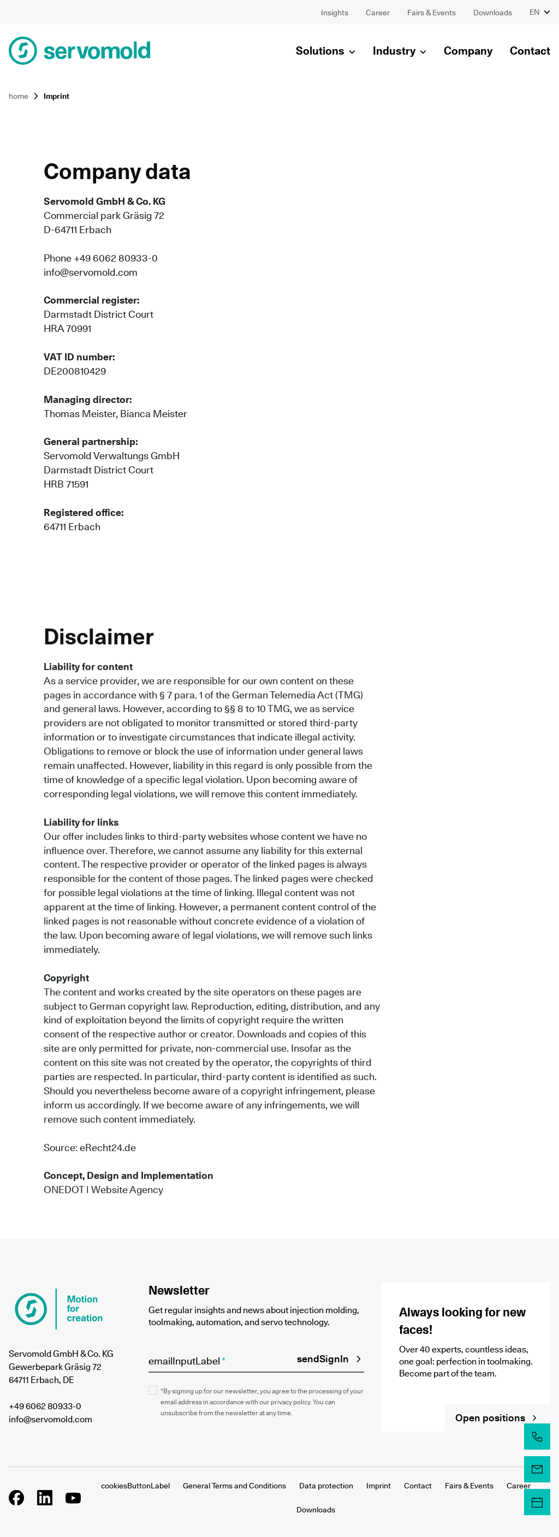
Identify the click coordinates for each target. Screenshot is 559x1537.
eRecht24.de (108, 1148)
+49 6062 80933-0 (45, 1406)
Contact (418, 1485)
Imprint (378, 1485)
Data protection (326, 1485)
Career (519, 1485)
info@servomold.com (91, 272)
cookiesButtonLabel (135, 1485)
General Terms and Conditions (234, 1485)
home (18, 96)
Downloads (315, 1509)
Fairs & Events (469, 1485)
